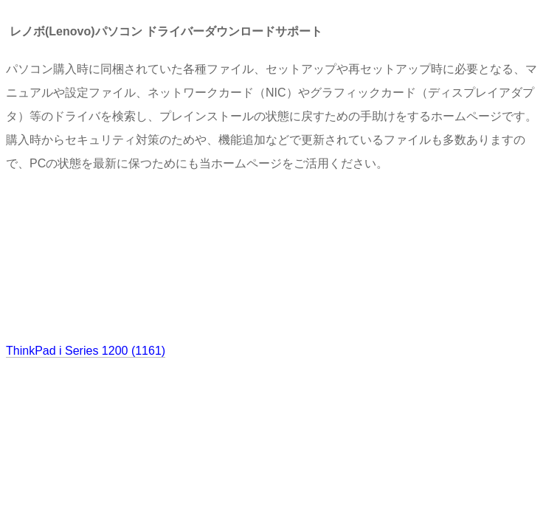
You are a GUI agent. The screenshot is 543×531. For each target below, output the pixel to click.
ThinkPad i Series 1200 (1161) (85, 350)
